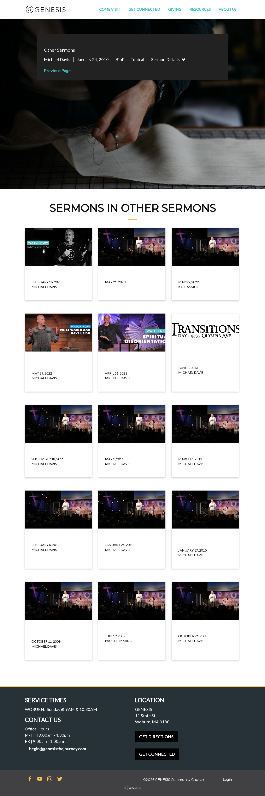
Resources (200, 9)
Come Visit (109, 9)
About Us (227, 9)
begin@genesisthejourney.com (57, 748)
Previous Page (57, 70)
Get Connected (144, 9)
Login (227, 780)
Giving (174, 9)
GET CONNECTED (157, 754)
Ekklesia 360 (132, 788)
